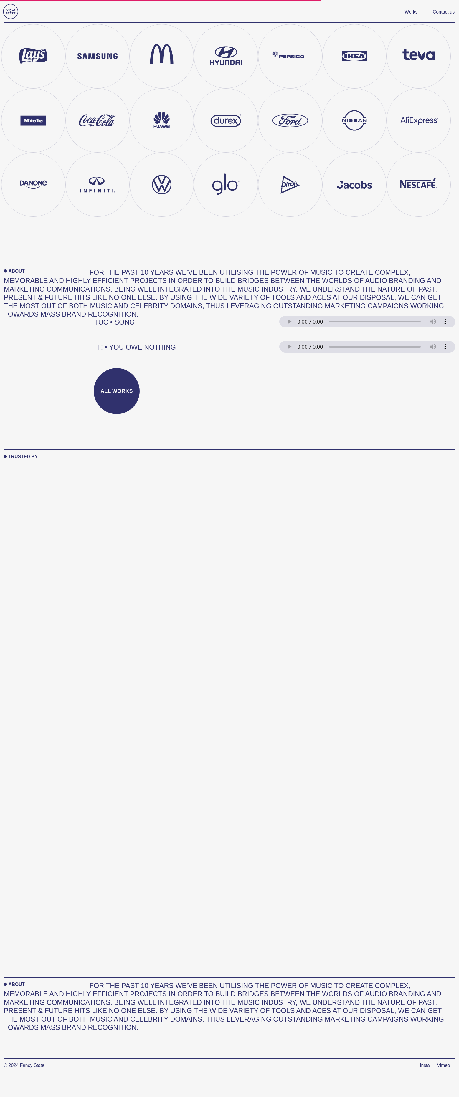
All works (116, 391)
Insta (425, 1065)
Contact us (444, 11)
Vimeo (443, 1065)
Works (411, 11)
